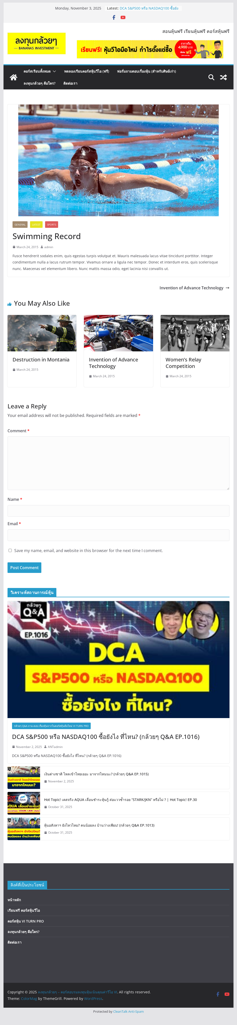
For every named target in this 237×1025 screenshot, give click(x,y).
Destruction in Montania (41, 359)
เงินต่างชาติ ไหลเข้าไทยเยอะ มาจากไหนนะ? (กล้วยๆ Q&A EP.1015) (96, 774)
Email (14, 523)
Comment (19, 431)
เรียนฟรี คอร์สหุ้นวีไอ (24, 910)
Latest (36, 224)
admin (48, 247)
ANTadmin (55, 747)
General (20, 224)
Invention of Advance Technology (194, 288)
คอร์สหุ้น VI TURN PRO (26, 921)
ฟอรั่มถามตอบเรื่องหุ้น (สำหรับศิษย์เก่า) (146, 71)
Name (15, 499)
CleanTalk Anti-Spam (128, 1011)
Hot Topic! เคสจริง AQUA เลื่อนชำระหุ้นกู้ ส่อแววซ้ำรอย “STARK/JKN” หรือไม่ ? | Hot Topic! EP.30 (120, 799)
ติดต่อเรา (70, 83)
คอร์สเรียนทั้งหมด (37, 71)
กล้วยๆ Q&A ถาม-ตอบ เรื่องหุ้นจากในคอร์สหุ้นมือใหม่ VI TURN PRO (51, 726)
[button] (53, 71)
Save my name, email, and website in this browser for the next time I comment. (88, 550)
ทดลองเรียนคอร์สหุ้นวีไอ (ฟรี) (86, 71)
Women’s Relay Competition (183, 362)
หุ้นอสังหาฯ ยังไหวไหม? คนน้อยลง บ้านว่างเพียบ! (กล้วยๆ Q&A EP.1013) (99, 825)
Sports (51, 224)
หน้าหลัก (14, 899)
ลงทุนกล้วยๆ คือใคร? (39, 83)
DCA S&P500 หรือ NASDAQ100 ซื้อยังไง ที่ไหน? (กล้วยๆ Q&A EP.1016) (149, 11)
